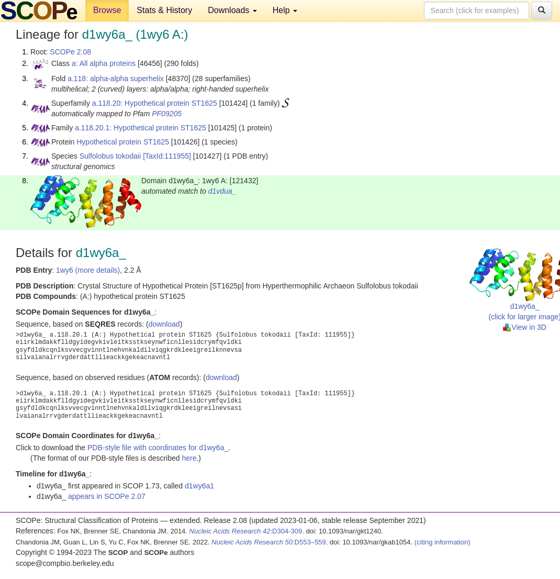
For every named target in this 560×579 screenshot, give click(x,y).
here (189, 458)
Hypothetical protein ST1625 (122, 142)
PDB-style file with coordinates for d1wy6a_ (157, 447)
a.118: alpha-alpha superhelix (116, 78)
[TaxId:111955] (167, 156)
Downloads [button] (232, 10)
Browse (107, 10)
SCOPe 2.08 (70, 52)
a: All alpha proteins (104, 63)
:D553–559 (268, 542)
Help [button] (285, 10)
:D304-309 (246, 531)
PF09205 (167, 113)
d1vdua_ (222, 191)
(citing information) (443, 542)
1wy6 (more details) (88, 270)
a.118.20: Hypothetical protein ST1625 (154, 103)
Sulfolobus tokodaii (110, 156)
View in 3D (524, 327)
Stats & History (164, 10)
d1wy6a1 (199, 486)
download (164, 324)
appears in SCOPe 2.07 (106, 496)
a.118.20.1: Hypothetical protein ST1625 (140, 128)
